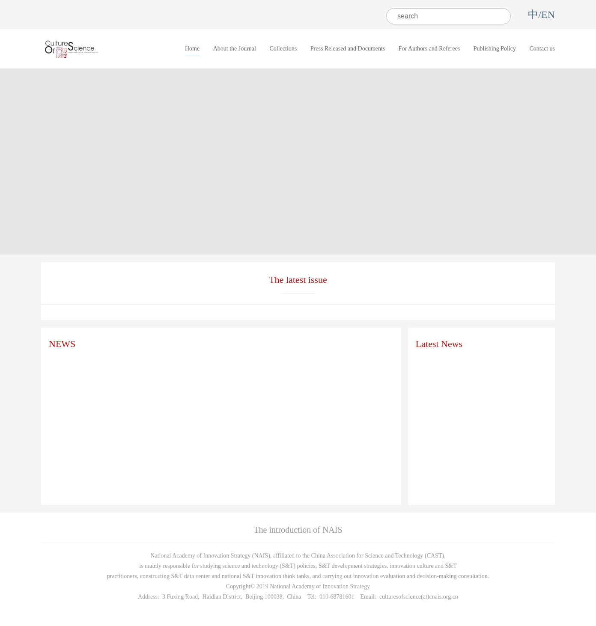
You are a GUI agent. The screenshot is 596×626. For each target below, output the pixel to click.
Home (192, 48)
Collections (283, 48)
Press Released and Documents (347, 48)
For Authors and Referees (429, 48)
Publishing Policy (495, 48)
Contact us (542, 48)
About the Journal (234, 48)
